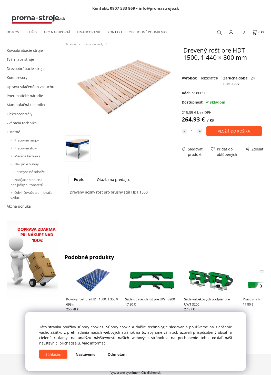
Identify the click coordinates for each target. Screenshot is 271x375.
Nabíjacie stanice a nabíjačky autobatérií (27, 182)
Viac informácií (94, 343)
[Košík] (258, 32)
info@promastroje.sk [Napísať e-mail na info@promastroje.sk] (159, 8)
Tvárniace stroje (20, 59)
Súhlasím (53, 354)
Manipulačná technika (26, 104)
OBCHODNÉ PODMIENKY (148, 32)
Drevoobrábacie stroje (26, 68)
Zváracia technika (22, 122)
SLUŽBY (31, 32)
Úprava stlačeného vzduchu (30, 86)
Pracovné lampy (26, 140)
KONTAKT (114, 32)
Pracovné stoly (25, 148)
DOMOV (13, 32)
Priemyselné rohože (29, 171)
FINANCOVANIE (89, 32)
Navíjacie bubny (26, 164)
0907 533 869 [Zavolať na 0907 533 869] (122, 8)
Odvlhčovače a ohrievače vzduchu (31, 195)
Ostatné (13, 131)
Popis (79, 179)
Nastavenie (85, 354)
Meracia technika (27, 156)
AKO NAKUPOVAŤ (57, 32)
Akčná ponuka (19, 206)
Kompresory (17, 77)
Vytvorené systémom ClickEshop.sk (135, 372)
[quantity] (192, 131)
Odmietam (117, 354)
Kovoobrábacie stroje (25, 50)
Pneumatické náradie (25, 95)
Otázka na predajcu (114, 179)
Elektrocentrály (19, 114)
